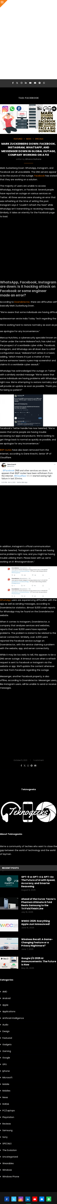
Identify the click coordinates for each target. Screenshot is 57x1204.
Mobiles (6, 1090)
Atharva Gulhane (33, 159)
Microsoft (7, 1077)
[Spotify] (40, 83)
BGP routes (6, 449)
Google (6, 1057)
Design (6, 1031)
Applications (8, 1011)
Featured (7, 1038)
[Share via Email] (35, 765)
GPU (4, 1064)
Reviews (6, 1123)
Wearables (8, 1163)
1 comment (38, 760)
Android (6, 998)
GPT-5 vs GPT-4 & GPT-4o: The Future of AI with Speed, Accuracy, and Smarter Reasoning (38, 881)
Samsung (7, 1130)
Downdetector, (22, 301)
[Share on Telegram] (32, 765)
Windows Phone (10, 1176)
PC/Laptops (8, 1110)
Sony (5, 1137)
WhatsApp (5, 600)
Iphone (6, 1071)
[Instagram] (21, 83)
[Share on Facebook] (21, 765)
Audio (5, 1024)
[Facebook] (13, 83)
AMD (4, 991)
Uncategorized (10, 1156)
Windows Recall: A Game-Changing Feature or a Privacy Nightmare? (37, 942)
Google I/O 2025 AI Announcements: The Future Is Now (38, 961)
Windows (7, 1170)
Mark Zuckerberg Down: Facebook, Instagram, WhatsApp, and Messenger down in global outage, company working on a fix (28, 149)
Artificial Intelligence (13, 1018)
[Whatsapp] (44, 83)
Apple (5, 1005)
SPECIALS (7, 1143)
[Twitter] (17, 83)
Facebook (39, 175)
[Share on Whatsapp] (28, 765)
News (5, 1097)
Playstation (8, 1117)
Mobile (5, 1084)
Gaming (6, 1051)
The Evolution (9, 1150)
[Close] (4, 4)
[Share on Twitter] (25, 765)
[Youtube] (30, 83)
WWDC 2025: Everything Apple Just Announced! (35, 922)
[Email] (35, 83)
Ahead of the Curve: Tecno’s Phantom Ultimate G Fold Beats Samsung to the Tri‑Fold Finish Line (38, 903)
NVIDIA (5, 1104)
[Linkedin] (26, 83)
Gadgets (7, 1044)
